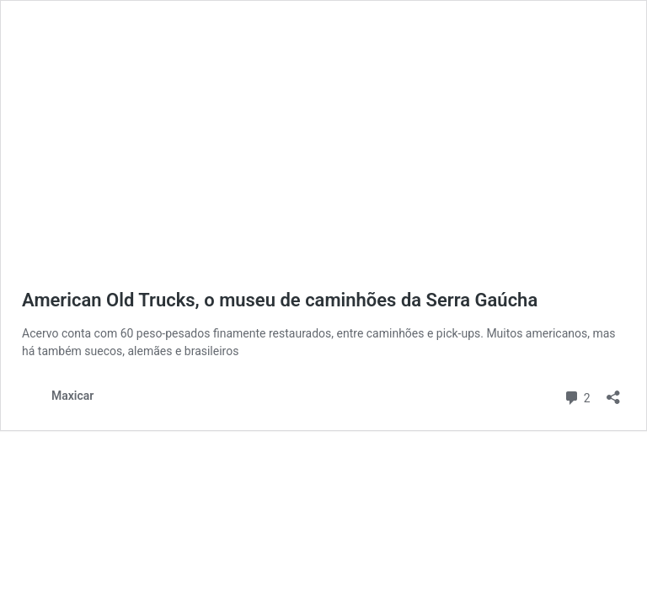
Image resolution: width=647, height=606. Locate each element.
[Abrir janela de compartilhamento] (613, 392)
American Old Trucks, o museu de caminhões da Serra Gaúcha (279, 300)
